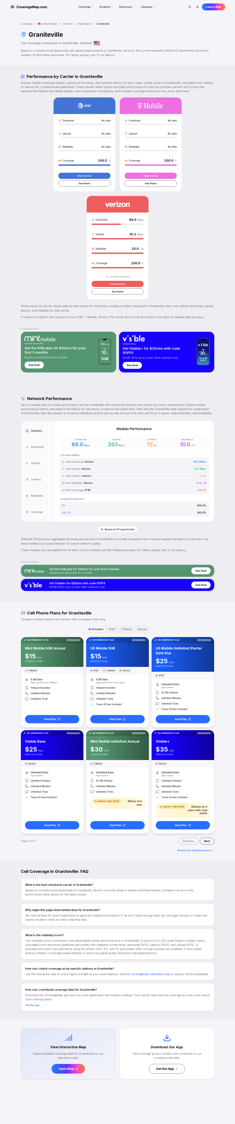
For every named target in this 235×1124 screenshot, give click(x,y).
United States (47, 23)
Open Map (68, 971)
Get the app (32, 907)
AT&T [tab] (112, 531)
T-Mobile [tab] (126, 531)
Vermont (67, 23)
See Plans (51, 194)
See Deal (34, 267)
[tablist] (37, 374)
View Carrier (51, 185)
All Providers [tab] (95, 531)
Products (106, 6)
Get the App (167, 971)
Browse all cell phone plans (195, 752)
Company (148, 6)
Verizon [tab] (142, 531)
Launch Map (213, 6)
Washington (84, 23)
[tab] (37, 330)
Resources (127, 6)
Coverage (86, 6)
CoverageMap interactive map (150, 876)
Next (207, 743)
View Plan (52, 621)
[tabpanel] (134, 374)
